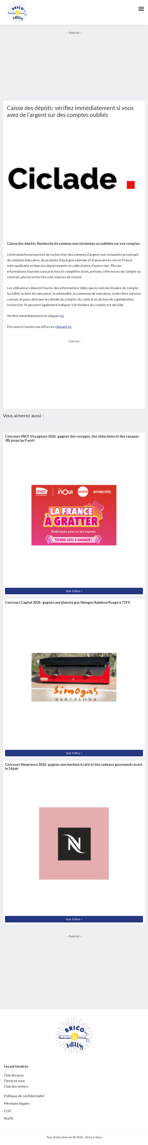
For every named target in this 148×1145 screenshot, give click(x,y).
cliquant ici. (63, 327)
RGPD (8, 1118)
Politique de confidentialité (24, 1096)
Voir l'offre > (74, 591)
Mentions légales (17, 1103)
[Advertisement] (74, 67)
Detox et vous (14, 1081)
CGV (7, 1111)
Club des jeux (14, 1075)
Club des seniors (16, 1086)
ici (62, 316)
